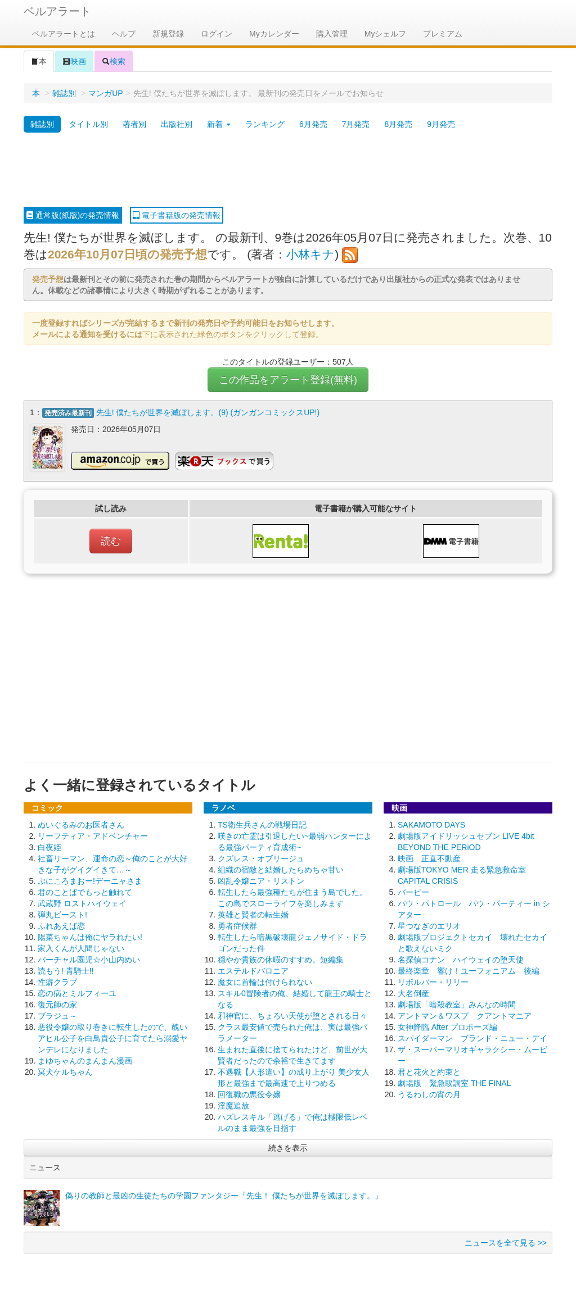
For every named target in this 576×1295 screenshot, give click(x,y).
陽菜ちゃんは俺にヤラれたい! (90, 933)
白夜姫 (49, 843)
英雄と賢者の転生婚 (253, 910)
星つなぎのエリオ (429, 921)
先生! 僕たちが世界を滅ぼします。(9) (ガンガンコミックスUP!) (208, 412)
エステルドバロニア (253, 966)
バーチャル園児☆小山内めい (89, 955)
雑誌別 (64, 93)
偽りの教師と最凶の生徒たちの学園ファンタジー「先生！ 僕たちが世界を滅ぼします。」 (223, 1191)
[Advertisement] (288, 170)
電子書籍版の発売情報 (176, 215)
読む (111, 537)
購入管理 (332, 33)
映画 (74, 61)
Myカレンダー (274, 33)
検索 (113, 61)
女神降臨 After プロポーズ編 (447, 1023)
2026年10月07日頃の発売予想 (127, 254)
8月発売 (398, 124)
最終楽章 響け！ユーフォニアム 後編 (468, 966)
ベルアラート (57, 11)
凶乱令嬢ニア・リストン (261, 877)
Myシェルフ (385, 33)
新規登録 (168, 33)
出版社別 (176, 124)
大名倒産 (413, 989)
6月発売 (313, 124)
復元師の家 (57, 1000)
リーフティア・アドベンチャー (93, 832)
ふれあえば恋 (61, 921)
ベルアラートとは (63, 33)
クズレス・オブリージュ (261, 854)
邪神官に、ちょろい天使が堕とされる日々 (292, 1011)
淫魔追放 (233, 1101)
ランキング (265, 124)
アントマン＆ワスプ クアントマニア (465, 1011)
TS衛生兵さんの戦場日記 (262, 820)
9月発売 (441, 124)
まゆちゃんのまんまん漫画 (85, 1056)
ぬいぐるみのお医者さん (81, 820)
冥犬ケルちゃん (65, 1068)
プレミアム (442, 33)
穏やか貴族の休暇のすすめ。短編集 (281, 955)
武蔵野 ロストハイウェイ (82, 899)
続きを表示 (288, 1143)
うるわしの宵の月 (429, 1090)
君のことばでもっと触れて (85, 888)
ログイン (216, 33)
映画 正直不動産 (429, 854)
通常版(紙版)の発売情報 (72, 215)
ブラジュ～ (57, 1011)
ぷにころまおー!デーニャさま (90, 877)
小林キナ (310, 254)
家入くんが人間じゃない (81, 944)
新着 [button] (219, 124)
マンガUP (105, 93)
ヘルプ (124, 33)
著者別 (134, 124)
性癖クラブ (57, 978)
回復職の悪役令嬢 (249, 1090)
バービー (413, 888)
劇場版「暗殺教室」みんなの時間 (457, 1000)
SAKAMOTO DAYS (431, 820)
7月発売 (356, 124)
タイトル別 (88, 124)
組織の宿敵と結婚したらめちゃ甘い (281, 865)
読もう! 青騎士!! (66, 966)
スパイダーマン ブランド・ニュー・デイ (472, 1034)
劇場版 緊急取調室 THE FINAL (454, 1079)
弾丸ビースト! (62, 910)
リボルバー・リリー (433, 978)
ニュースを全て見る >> (506, 1238)
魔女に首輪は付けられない (265, 978)
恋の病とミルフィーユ (77, 989)
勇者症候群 (237, 921)
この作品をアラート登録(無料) (288, 379)
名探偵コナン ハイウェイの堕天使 (461, 955)
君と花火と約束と (429, 1068)
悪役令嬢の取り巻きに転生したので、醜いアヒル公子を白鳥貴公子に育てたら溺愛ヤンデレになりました (112, 1034)
